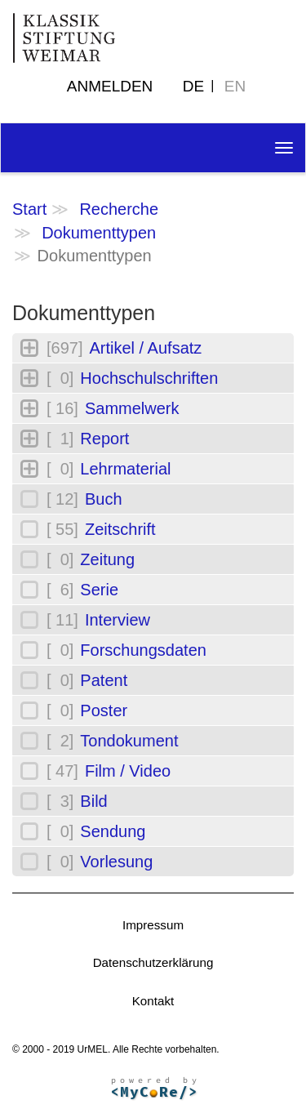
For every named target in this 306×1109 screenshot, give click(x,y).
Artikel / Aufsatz (145, 348)
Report (104, 439)
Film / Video (128, 771)
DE (193, 86)
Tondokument (129, 741)
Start (29, 209)
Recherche (118, 209)
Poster (103, 710)
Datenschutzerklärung (153, 962)
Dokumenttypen (99, 233)
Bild (93, 801)
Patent (103, 680)
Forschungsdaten (143, 650)
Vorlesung (116, 862)
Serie (99, 590)
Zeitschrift (120, 529)
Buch (103, 499)
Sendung (112, 831)
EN (235, 86)
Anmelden (110, 86)
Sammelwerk (132, 408)
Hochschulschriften (149, 378)
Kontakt (153, 1001)
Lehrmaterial (125, 469)
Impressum (153, 925)
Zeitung (107, 559)
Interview (117, 620)
